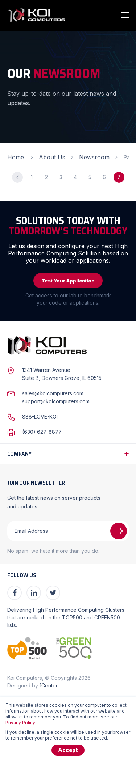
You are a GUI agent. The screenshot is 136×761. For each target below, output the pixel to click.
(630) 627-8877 (42, 432)
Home (15, 157)
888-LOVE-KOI (40, 416)
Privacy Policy (20, 722)
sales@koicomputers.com (52, 393)
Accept (68, 750)
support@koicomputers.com (56, 401)
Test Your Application (68, 281)
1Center (49, 685)
